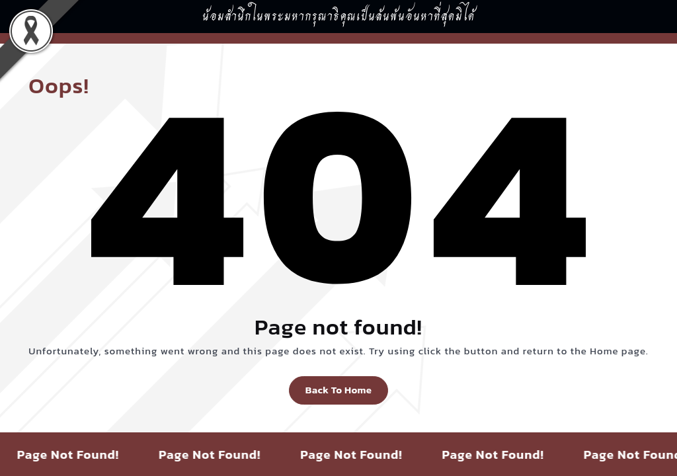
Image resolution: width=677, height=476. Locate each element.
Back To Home (338, 390)
